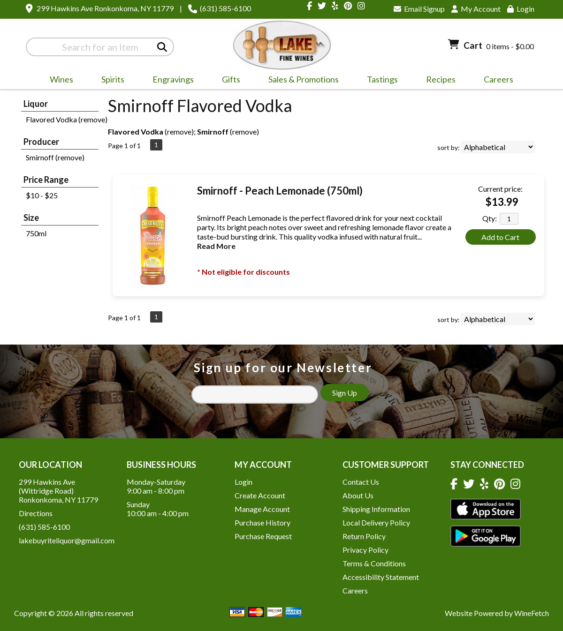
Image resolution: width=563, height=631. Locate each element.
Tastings (382, 79)
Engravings (170, 80)
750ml (36, 233)
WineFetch (531, 612)
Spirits (110, 80)
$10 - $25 (42, 195)
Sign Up (344, 392)
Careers (495, 80)
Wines (58, 80)
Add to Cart (500, 237)
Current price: (500, 188)
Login (520, 8)
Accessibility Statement (380, 576)
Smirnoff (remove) (55, 157)
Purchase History (262, 522)
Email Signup (419, 8)
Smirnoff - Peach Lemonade (280, 190)
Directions (36, 513)
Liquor (35, 103)
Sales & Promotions (300, 80)
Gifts (228, 80)
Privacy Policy (365, 549)
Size (31, 217)
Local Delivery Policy (376, 522)
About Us (357, 495)
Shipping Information (376, 508)
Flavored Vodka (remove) (66, 119)
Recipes (441, 79)
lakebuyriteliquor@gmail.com (66, 540)
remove (179, 131)
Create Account (260, 495)
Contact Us (360, 481)
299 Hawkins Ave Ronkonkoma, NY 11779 (105, 8)
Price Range (45, 179)
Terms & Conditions (374, 563)
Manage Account (262, 508)
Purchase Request (263, 536)
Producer (41, 141)
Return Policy (364, 536)
